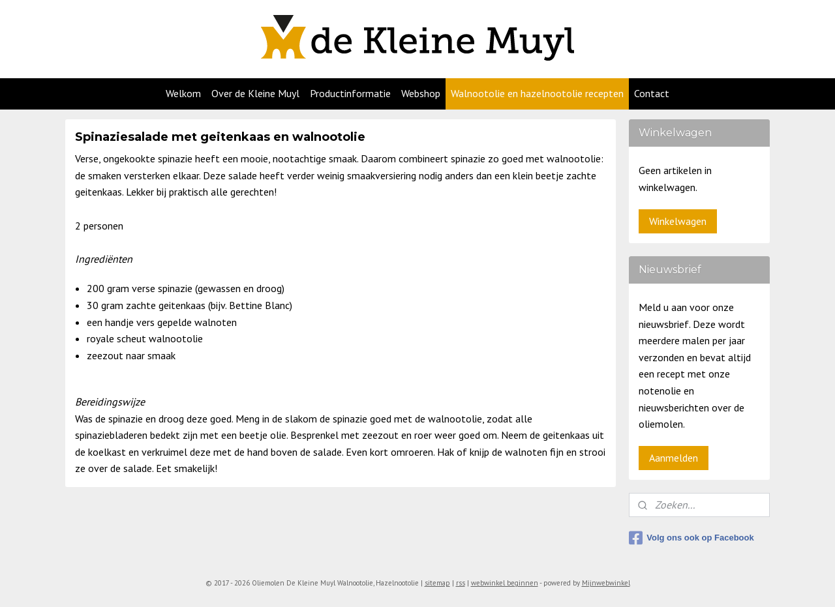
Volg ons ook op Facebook (691, 538)
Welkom (183, 93)
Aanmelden (673, 457)
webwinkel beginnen (504, 582)
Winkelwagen (677, 221)
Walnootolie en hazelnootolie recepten (537, 93)
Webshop (420, 93)
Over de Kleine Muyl (255, 93)
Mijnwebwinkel (606, 582)
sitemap (437, 582)
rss (460, 582)
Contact (651, 93)
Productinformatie (350, 93)
